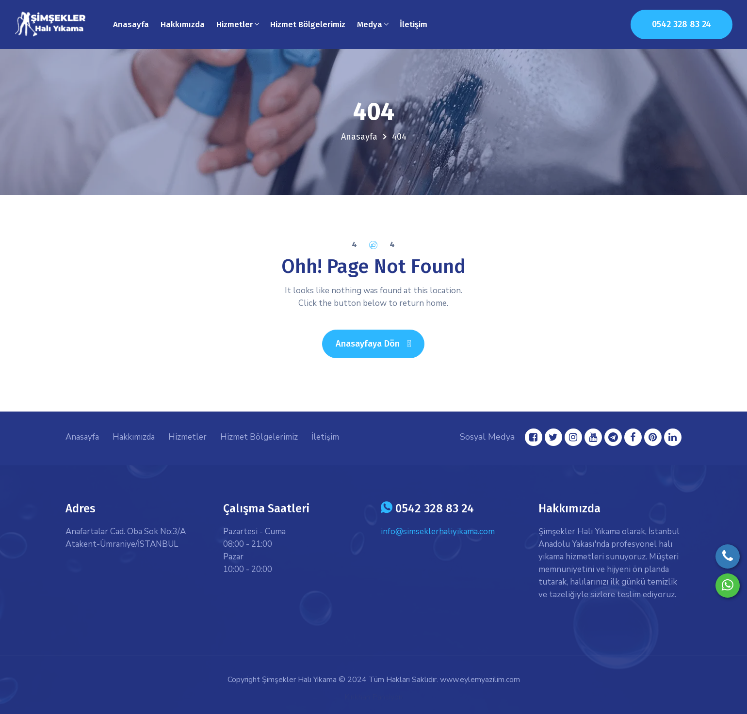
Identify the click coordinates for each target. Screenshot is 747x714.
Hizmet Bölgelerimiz (307, 24)
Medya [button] (369, 24)
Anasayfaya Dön (380, 343)
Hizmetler (187, 437)
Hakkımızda (183, 24)
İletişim (413, 24)
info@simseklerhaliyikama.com (438, 531)
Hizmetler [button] (234, 24)
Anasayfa (131, 24)
